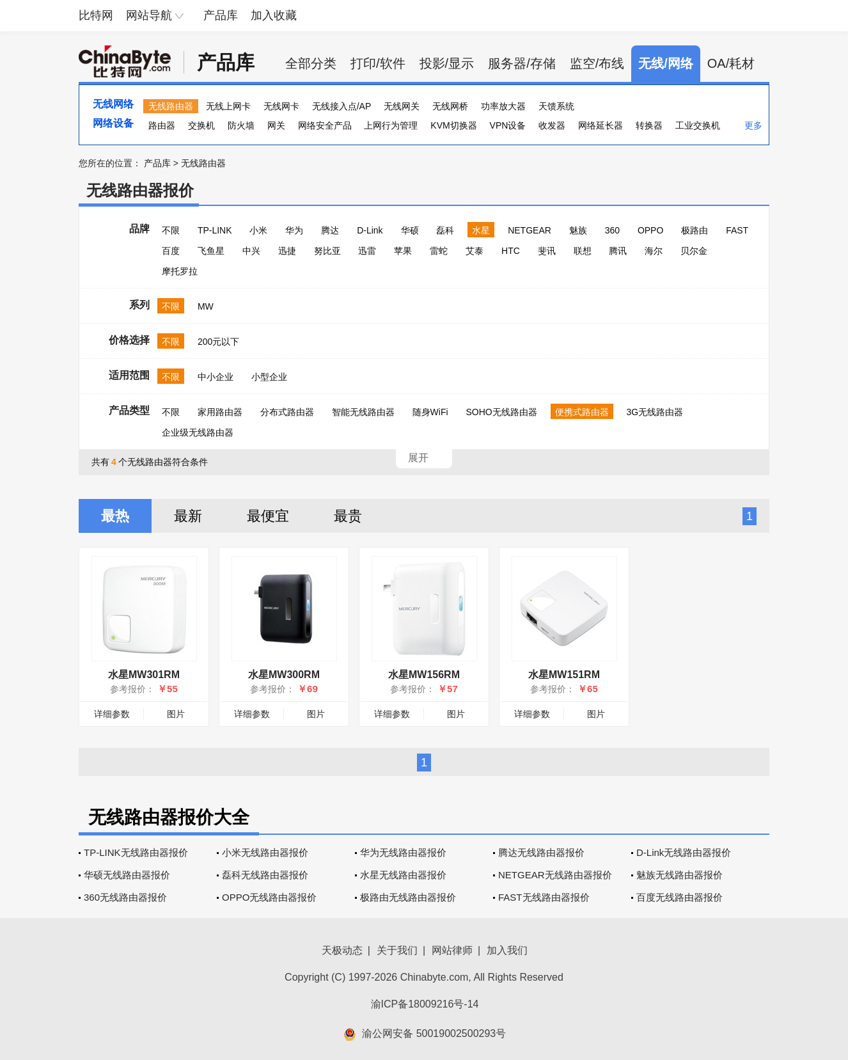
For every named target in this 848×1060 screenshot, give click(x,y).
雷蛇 (439, 251)
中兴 (251, 251)
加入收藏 (274, 15)
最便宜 (268, 516)
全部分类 (310, 63)
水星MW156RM (424, 674)
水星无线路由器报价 (403, 874)
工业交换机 (697, 125)
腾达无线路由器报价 (541, 852)
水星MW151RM (564, 674)
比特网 (96, 15)
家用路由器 (220, 412)
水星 (481, 230)
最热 (115, 516)
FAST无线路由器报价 (544, 897)
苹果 (403, 251)
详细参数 (112, 714)
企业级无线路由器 (197, 432)
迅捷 (287, 251)
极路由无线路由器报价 (408, 897)
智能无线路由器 (363, 412)
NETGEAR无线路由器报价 (555, 874)
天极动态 (342, 950)
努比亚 (327, 251)
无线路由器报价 (140, 190)
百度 (171, 251)
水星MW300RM (284, 674)
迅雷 (367, 251)
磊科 (445, 230)
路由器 (161, 125)
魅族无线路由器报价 (679, 874)
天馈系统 (556, 106)
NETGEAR (529, 230)
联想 (583, 251)
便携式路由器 (582, 412)
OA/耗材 (731, 63)
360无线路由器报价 (125, 897)
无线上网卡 (228, 106)
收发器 (551, 125)
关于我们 (397, 950)
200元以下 (218, 341)
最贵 (348, 516)
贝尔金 (693, 251)
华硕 (410, 230)
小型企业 (269, 377)
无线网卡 (281, 106)
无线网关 (402, 106)
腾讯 (618, 251)
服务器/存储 (522, 63)
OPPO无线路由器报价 (269, 897)
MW (206, 306)
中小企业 (215, 377)
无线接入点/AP (342, 106)
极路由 (694, 230)
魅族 (578, 230)
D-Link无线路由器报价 (683, 852)
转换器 (649, 125)
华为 (294, 230)
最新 (188, 516)
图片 (176, 714)
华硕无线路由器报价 (127, 874)
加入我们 (507, 950)
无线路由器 (170, 106)
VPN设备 (508, 125)
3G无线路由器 (654, 412)
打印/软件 (377, 63)
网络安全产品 (325, 125)
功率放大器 (503, 106)
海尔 (654, 251)
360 (612, 230)
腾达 (330, 230)
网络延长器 (600, 125)
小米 (258, 230)
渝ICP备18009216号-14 (425, 1004)
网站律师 (452, 950)
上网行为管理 (391, 125)
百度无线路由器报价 (679, 897)
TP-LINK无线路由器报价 (136, 852)
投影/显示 (447, 63)
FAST (737, 230)
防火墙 (241, 125)
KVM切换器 (453, 125)
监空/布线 (597, 63)
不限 (171, 230)
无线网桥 (450, 106)
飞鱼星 (211, 251)
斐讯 (547, 251)
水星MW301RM (144, 674)
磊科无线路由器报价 (265, 874)
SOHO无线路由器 (501, 412)
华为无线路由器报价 (403, 852)
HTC (510, 251)
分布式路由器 (287, 412)
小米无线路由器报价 (265, 852)
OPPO (650, 230)
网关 (276, 125)
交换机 (201, 125)
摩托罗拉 (180, 271)
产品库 (220, 15)
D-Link (369, 230)
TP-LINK (215, 230)
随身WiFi (430, 412)
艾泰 (474, 251)
